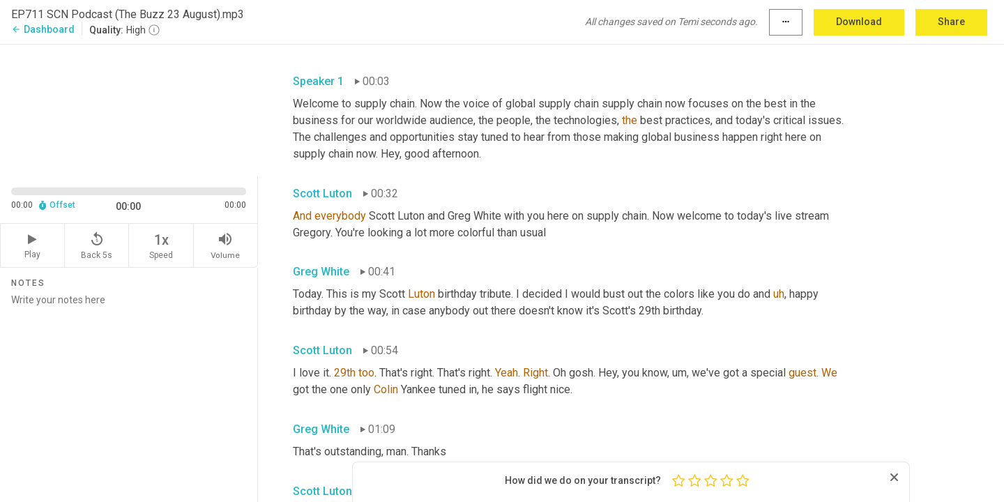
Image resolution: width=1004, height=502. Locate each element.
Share (951, 21)
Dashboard (43, 29)
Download (859, 21)
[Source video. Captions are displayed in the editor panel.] (129, 109)
